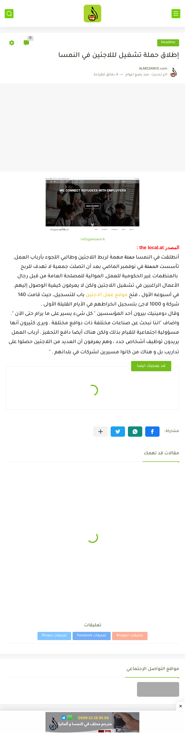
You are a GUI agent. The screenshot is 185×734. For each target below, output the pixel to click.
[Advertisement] (92, 128)
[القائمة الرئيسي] (176, 13)
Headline (168, 43)
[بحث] (9, 13)
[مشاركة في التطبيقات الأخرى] (100, 431)
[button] (152, 431)
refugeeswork (92, 240)
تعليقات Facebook (91, 636)
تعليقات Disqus (54, 636)
